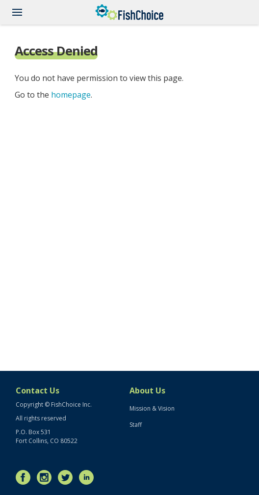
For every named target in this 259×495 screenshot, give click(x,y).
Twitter (68, 477)
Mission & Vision (152, 408)
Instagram (46, 477)
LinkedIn (89, 477)
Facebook (25, 477)
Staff (136, 424)
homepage (71, 94)
